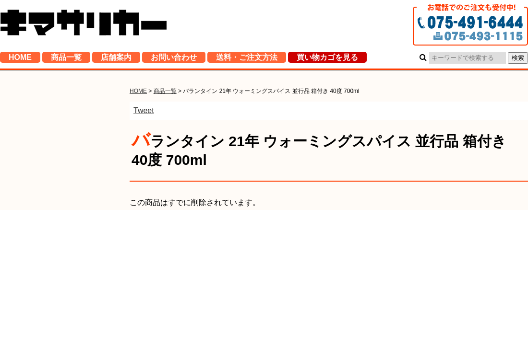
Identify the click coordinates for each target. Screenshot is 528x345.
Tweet (143, 110)
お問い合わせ (174, 60)
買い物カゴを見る (327, 60)
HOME (20, 60)
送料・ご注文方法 (246, 60)
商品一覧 (66, 60)
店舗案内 (116, 60)
